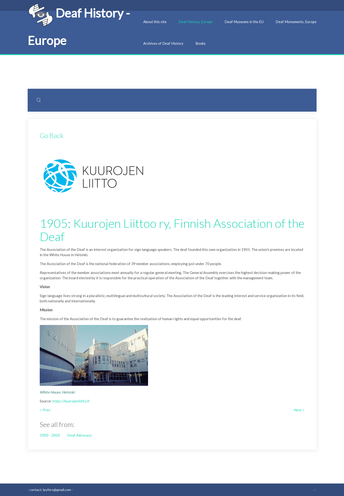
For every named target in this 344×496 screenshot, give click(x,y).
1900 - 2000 (50, 435)
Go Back (52, 135)
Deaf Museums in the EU (244, 21)
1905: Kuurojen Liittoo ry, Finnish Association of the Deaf (172, 230)
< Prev (45, 410)
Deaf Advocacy (79, 435)
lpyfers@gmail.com (57, 490)
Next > (299, 410)
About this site (155, 21)
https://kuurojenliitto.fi (70, 401)
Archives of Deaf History (163, 43)
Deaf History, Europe (196, 21)
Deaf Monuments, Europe (296, 21)
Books (200, 43)
